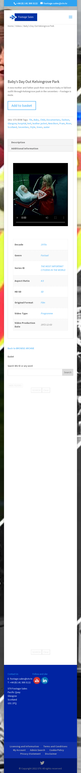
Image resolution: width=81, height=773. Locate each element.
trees (39, 127)
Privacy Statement (30, 753)
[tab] (40, 142)
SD (42, 291)
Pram (62, 123)
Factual (45, 255)
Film (43, 302)
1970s (44, 244)
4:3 (42, 280)
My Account (19, 750)
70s (30, 119)
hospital (22, 123)
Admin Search (37, 750)
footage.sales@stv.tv (21, 678)
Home (10, 26)
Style (32, 127)
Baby (36, 119)
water (47, 127)
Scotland (12, 127)
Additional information (24, 148)
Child (42, 119)
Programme (47, 313)
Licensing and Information (24, 746)
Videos (18, 26)
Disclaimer (51, 753)
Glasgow (12, 123)
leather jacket (39, 123)
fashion (65, 119)
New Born (53, 123)
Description (18, 142)
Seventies (23, 127)
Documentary (53, 119)
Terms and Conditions (55, 746)
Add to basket (22, 105)
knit (29, 123)
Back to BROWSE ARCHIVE (21, 348)
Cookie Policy (56, 750)
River (68, 123)
